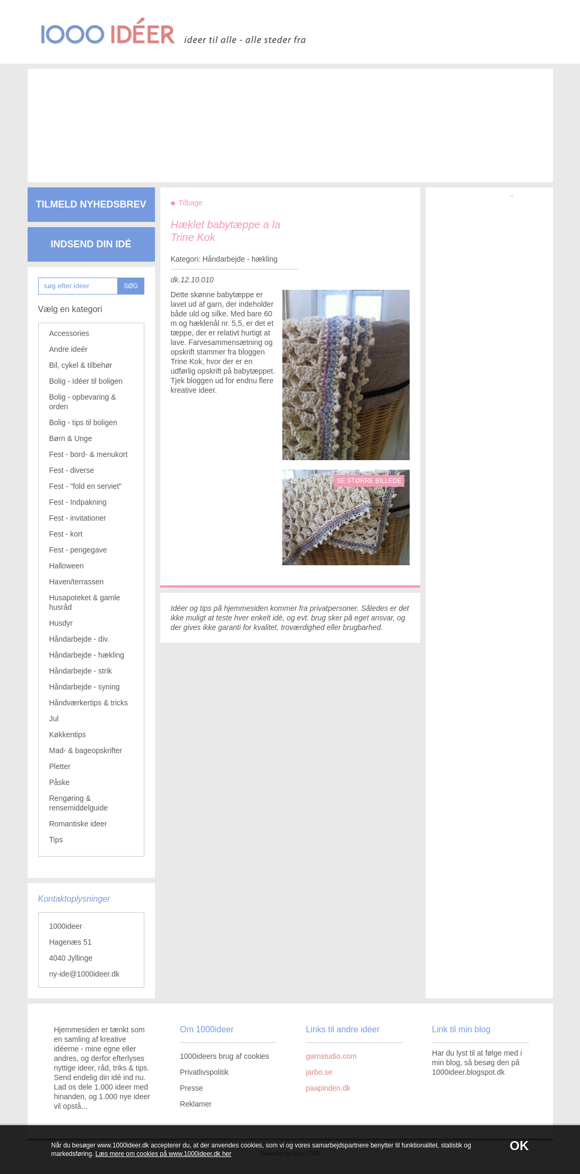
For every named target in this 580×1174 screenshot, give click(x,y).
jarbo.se (319, 1072)
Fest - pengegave (78, 550)
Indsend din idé (90, 244)
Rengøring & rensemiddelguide (78, 803)
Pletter (60, 766)
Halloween (66, 566)
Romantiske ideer (78, 823)
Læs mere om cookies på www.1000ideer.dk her (163, 1154)
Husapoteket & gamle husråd (84, 602)
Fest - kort (66, 534)
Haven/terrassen (76, 581)
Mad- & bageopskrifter (86, 750)
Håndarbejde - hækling (87, 655)
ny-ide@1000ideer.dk (84, 974)
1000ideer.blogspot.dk (468, 1072)
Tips (56, 839)
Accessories (69, 333)
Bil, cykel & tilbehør (80, 365)
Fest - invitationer (77, 518)
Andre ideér (68, 349)
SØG (131, 286)
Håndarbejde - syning (84, 687)
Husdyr (61, 623)
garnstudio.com (331, 1056)
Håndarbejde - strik (80, 671)
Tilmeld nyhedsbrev (91, 204)
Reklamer (196, 1104)
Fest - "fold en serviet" (85, 486)
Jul (54, 718)
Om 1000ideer (206, 1029)
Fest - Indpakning (78, 502)
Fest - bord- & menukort (88, 454)
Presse (191, 1088)
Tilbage (191, 202)
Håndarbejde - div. (79, 639)
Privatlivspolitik (204, 1072)
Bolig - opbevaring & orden (82, 402)
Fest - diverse (71, 470)
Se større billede (368, 481)
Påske (59, 782)
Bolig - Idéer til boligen (86, 381)
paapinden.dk (328, 1088)
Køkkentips (67, 734)
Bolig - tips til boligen (83, 422)
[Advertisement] (274, 117)
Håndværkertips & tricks (88, 702)
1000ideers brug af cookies (224, 1056)
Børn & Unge (70, 438)
